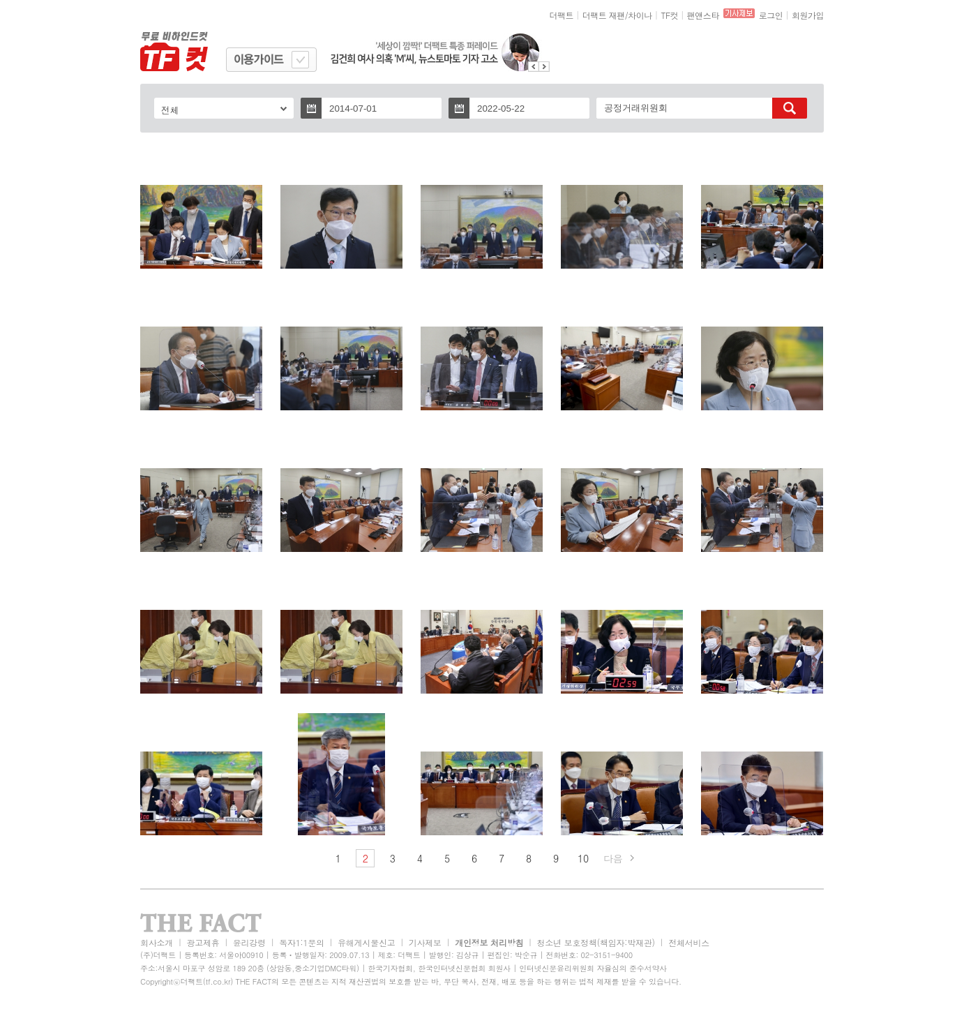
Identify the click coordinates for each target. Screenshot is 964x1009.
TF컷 (669, 15)
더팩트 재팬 (603, 15)
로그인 (771, 15)
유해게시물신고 (366, 942)
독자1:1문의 (301, 942)
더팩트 (562, 15)
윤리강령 (249, 942)
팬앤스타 (703, 15)
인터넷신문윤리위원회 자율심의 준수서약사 (593, 968)
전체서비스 (688, 942)
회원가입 (808, 15)
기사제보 (425, 942)
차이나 (640, 15)
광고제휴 (202, 942)
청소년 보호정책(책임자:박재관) (596, 942)
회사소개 (156, 942)
